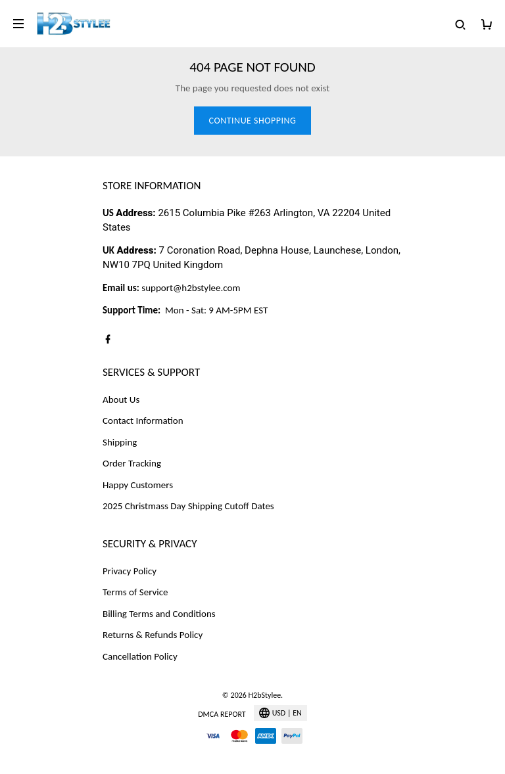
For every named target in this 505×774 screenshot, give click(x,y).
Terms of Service (135, 592)
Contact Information (143, 420)
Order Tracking (132, 463)
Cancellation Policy (140, 656)
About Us (121, 399)
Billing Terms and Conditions (159, 614)
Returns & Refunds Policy (153, 635)
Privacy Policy (129, 571)
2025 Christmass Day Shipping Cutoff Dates (188, 506)
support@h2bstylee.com (190, 288)
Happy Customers (138, 485)
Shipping (120, 442)
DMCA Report (221, 714)
